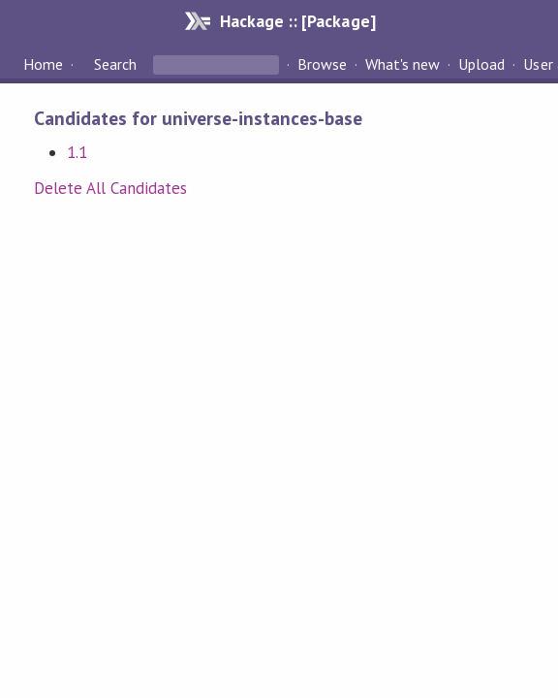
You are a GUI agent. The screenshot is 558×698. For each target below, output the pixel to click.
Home (43, 64)
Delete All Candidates (111, 188)
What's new (402, 64)
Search (115, 64)
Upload (481, 64)
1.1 (77, 152)
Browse (322, 64)
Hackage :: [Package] (297, 21)
